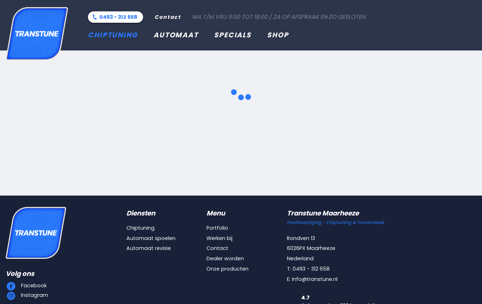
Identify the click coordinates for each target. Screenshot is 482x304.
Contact (167, 17)
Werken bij (219, 238)
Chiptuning (113, 35)
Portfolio (217, 227)
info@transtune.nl (314, 279)
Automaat (175, 35)
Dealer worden (225, 258)
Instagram (34, 295)
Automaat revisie (148, 248)
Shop (278, 35)
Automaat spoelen (150, 238)
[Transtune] (37, 33)
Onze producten (227, 268)
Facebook (34, 285)
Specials (232, 35)
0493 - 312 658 (118, 17)
